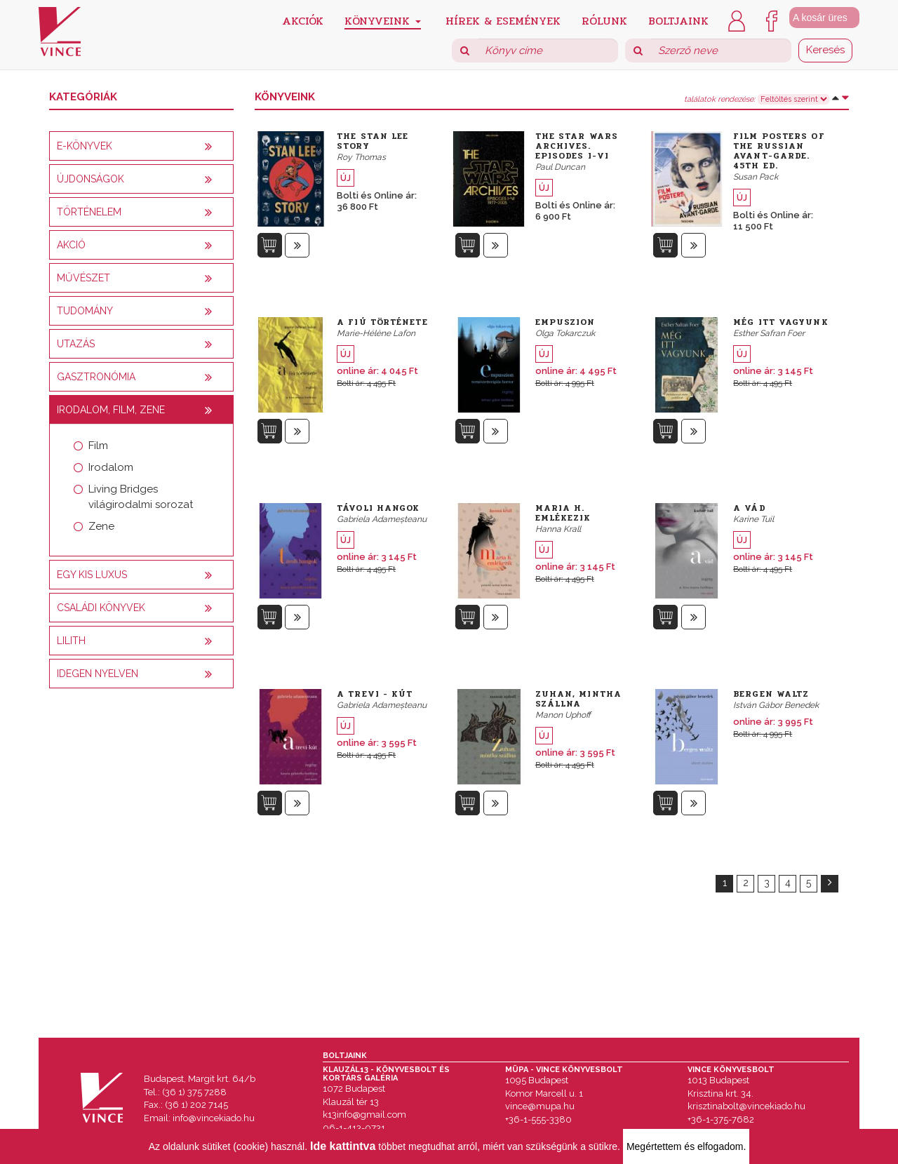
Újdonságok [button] (90, 179)
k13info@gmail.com (364, 1114)
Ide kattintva (342, 1146)
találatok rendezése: (719, 99)
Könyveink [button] (382, 20)
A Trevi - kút (375, 694)
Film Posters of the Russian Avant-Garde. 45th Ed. (779, 151)
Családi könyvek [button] (101, 607)
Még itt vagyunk (781, 322)
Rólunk (604, 20)
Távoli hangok (378, 508)
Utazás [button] (76, 343)
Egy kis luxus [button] (92, 574)
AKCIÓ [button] (71, 244)
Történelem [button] (89, 212)
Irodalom (110, 467)
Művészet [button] (83, 277)
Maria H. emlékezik (563, 513)
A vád (749, 508)
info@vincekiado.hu (214, 1118)
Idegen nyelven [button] (97, 673)
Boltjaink (678, 20)
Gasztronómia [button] (96, 376)
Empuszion (565, 322)
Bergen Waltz (771, 694)
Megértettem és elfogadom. (686, 1146)
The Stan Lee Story (372, 141)
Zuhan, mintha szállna (578, 699)
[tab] (141, 146)
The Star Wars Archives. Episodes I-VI (576, 146)
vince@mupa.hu (540, 1106)
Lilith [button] (71, 640)
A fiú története (382, 322)
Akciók (302, 20)
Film (98, 445)
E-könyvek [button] (84, 146)
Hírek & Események (503, 20)
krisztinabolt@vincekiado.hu (746, 1106)
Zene (101, 526)
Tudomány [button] (85, 310)
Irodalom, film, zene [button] (111, 409)
